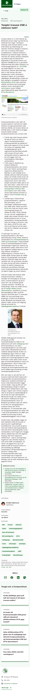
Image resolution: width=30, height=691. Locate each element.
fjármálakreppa (18, 555)
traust (4, 543)
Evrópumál (4, 21)
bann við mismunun (8, 532)
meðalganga (20, 344)
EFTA (17, 536)
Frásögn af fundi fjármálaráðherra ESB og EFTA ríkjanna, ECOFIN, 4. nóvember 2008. (15, 470)
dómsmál (18, 525)
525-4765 (7, 680)
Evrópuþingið (12, 242)
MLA (10, 567)
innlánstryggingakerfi (15, 528)
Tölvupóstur (10, 683)
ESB (3, 525)
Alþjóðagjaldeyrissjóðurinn (10, 547)
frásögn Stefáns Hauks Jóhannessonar (11, 290)
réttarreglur (12, 543)
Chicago (3, 567)
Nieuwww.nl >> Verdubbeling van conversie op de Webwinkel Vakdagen (15, 477)
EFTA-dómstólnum (7, 92)
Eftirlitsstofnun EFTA (8, 82)
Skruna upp (7, 688)
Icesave (10, 525)
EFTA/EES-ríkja (18, 195)
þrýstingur (22, 543)
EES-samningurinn (16, 21)
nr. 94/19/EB (21, 66)
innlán (4, 528)
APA (7, 567)
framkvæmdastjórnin (21, 240)
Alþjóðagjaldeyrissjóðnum (10, 306)
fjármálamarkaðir (18, 540)
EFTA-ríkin (8, 208)
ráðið (3, 242)
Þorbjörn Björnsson (12, 503)
